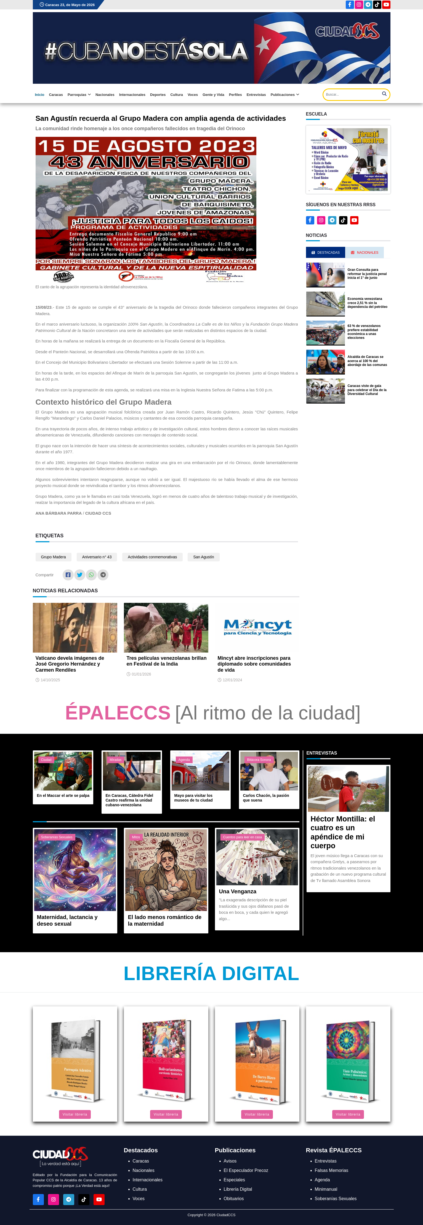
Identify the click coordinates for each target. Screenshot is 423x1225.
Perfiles (235, 95)
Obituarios (234, 1198)
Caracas (56, 95)
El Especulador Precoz (246, 1170)
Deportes (158, 95)
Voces (193, 95)
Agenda (184, 760)
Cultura (176, 95)
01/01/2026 (141, 674)
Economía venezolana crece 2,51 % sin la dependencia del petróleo (368, 303)
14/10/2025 (50, 680)
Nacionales (105, 95)
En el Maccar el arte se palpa (63, 795)
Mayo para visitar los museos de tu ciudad (193, 797)
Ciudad (46, 760)
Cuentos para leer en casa (242, 837)
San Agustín (203, 557)
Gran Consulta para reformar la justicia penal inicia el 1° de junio (367, 274)
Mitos (136, 837)
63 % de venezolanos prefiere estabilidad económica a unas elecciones (364, 332)
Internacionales (132, 95)
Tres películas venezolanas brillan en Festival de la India (167, 661)
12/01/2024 (232, 680)
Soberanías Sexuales (57, 837)
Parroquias (79, 95)
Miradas (116, 760)
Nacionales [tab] (364, 253)
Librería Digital (211, 973)
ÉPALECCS (118, 713)
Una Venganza (238, 891)
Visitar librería (75, 1114)
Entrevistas (256, 95)
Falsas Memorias (331, 1170)
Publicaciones (285, 95)
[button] (348, 159)
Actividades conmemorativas (152, 557)
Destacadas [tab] (326, 253)
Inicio (39, 95)
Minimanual (326, 1189)
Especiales (234, 1179)
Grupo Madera (53, 557)
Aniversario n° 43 (97, 557)
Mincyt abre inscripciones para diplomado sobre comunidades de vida (254, 664)
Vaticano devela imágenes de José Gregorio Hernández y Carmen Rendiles (70, 664)
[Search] (356, 94)
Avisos (230, 1161)
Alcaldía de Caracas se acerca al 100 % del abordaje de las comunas (367, 361)
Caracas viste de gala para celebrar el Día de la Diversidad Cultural (367, 390)
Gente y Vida (213, 95)
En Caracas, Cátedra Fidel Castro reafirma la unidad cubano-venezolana (129, 800)
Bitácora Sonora (259, 760)
